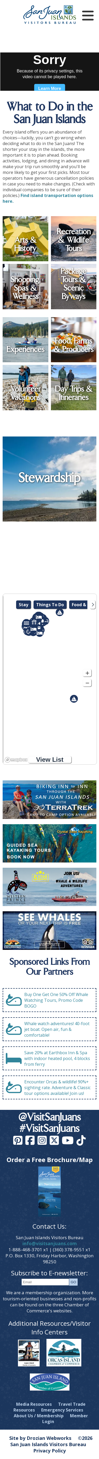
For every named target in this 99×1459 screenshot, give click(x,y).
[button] (74, 699)
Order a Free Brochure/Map (50, 1159)
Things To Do (50, 605)
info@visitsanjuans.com (49, 1243)
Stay (23, 605)
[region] (50, 679)
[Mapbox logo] (16, 760)
